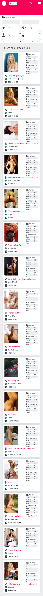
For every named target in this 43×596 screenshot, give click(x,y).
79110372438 (13, 82)
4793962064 (12, 387)
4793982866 (12, 252)
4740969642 (12, 150)
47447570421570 (14, 455)
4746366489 (12, 590)
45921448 (11, 353)
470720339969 (13, 421)
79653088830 (13, 285)
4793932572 (12, 218)
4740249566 (12, 319)
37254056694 (13, 489)
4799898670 (12, 184)
